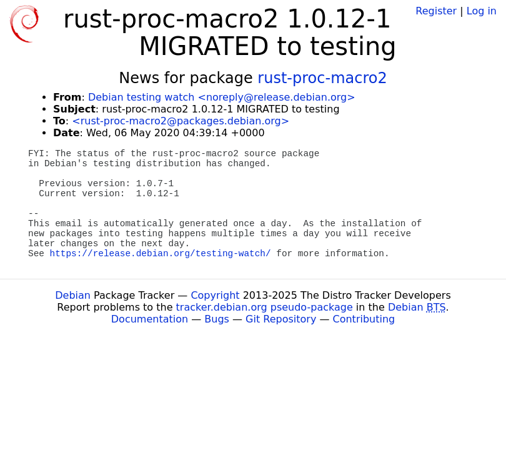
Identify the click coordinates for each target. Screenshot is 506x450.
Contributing (364, 319)
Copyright (215, 295)
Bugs (216, 319)
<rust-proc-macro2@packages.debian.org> (180, 121)
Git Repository (281, 319)
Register (436, 11)
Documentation (149, 319)
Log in (482, 11)
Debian (73, 295)
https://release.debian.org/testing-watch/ (160, 254)
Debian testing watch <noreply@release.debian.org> (221, 97)
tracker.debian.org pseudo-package (264, 307)
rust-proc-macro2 (322, 78)
